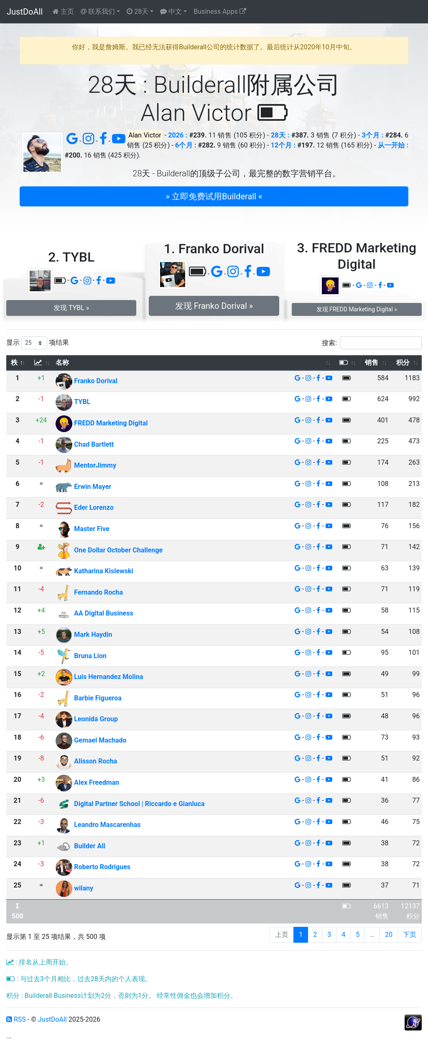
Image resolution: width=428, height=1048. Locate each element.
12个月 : (283, 145)
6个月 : (185, 145)
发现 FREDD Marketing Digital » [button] (356, 309)
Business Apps (220, 11)
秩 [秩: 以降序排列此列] (14, 362)
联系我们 (98, 11)
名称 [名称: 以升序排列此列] (62, 362)
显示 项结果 (37, 342)
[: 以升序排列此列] (41, 363)
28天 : (280, 135)
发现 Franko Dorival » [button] (214, 306)
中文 (171, 11)
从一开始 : (393, 145)
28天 (137, 11)
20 (388, 935)
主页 (63, 11)
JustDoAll (25, 12)
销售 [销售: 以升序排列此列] (371, 362)
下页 (409, 935)
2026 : (177, 135)
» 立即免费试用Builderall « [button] (214, 196)
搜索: (372, 342)
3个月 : (372, 135)
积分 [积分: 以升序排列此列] (403, 362)
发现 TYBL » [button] (71, 308)
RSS (16, 1019)
